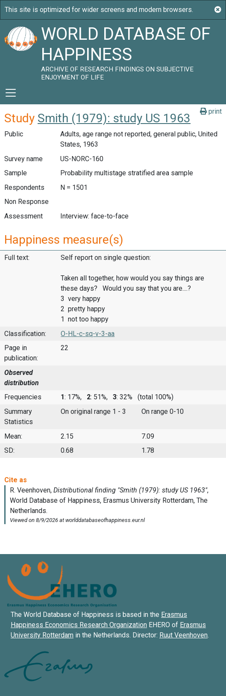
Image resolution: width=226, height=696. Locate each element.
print (211, 111)
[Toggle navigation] (10, 93)
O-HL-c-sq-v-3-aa (87, 334)
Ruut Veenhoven (183, 635)
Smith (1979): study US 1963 (114, 118)
